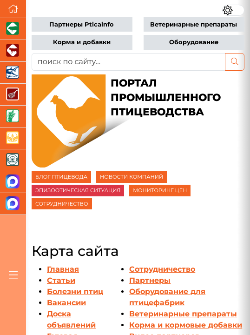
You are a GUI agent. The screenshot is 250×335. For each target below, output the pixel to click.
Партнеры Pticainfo (81, 24)
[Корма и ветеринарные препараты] (13, 160)
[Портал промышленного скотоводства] (13, 51)
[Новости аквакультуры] (13, 73)
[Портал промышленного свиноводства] (13, 29)
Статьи (61, 280)
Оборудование (193, 42)
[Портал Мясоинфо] (13, 95)
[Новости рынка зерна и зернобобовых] (13, 116)
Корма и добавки (82, 42)
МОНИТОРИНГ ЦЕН (160, 190)
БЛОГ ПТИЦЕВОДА (61, 177)
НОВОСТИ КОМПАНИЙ (131, 177)
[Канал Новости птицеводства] (13, 182)
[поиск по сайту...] (128, 62)
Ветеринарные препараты (193, 24)
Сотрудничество (162, 269)
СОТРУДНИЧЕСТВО (61, 204)
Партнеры (150, 280)
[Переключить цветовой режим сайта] (233, 10)
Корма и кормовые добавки (185, 325)
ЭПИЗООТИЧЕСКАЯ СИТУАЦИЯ (77, 190)
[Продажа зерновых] (13, 138)
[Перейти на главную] (13, 9)
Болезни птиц (75, 291)
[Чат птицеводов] (13, 204)
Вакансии (66, 302)
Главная (63, 269)
